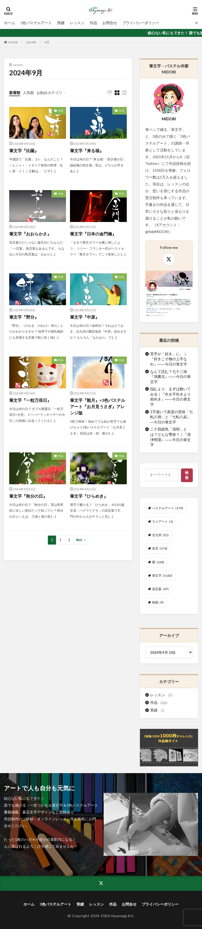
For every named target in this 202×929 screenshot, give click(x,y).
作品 (93, 23)
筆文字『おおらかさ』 (30, 233)
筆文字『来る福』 (87, 150)
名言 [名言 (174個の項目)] (159, 548)
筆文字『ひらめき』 (89, 495)
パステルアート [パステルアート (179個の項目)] (167, 508)
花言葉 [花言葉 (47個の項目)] (160, 589)
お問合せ (109, 23)
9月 (46, 42)
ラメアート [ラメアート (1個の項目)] (162, 522)
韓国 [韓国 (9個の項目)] (158, 602)
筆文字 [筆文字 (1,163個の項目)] (162, 576)
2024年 (31, 42)
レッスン (77, 23)
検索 (187, 475)
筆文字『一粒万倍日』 (30, 400)
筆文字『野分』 (24, 316)
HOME (13, 42)
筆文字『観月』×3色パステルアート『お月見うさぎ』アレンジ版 (97, 406)
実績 (60, 23)
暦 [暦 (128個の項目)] (158, 562)
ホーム (9, 23)
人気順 (28, 92)
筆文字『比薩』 (24, 150)
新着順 (14, 92)
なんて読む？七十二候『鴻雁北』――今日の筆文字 (170, 376)
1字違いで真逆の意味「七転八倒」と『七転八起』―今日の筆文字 (171, 416)
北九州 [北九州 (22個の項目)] (160, 535)
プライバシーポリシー (140, 23)
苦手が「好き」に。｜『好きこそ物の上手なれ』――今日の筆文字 (168, 359)
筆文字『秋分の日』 (28, 495)
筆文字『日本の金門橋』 (93, 233)
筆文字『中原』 (84, 316)
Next (79, 540)
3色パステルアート (36, 23)
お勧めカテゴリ (49, 92)
